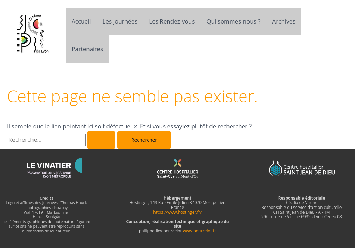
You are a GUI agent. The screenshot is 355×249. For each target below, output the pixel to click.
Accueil (81, 21)
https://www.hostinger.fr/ (177, 212)
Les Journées (120, 21)
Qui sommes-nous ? (233, 21)
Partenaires (87, 49)
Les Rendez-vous (172, 21)
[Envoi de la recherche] (101, 140)
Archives (284, 21)
